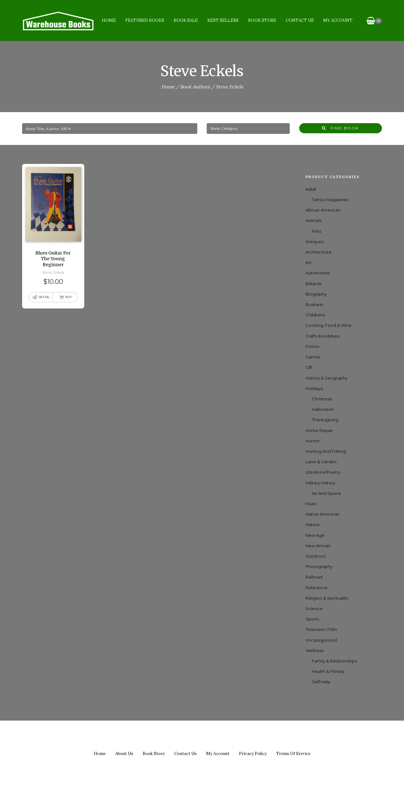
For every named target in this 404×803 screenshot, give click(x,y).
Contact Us (300, 20)
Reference (317, 587)
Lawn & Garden (321, 461)
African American (323, 210)
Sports (312, 618)
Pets (316, 231)
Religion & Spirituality (327, 598)
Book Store (262, 20)
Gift (309, 367)
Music (311, 503)
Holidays (314, 388)
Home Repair (319, 430)
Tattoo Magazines (330, 199)
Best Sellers (223, 20)
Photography (319, 566)
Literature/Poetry (323, 472)
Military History (320, 482)
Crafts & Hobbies (322, 336)
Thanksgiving (325, 419)
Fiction (312, 346)
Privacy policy (253, 753)
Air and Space (326, 493)
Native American (323, 514)
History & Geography (327, 378)
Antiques (315, 241)
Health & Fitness (328, 671)
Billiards (313, 283)
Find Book (340, 128)
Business (314, 304)
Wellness (315, 650)
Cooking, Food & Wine (329, 325)
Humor (313, 440)
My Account (338, 20)
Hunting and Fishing (326, 451)
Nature (313, 524)
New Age (315, 535)
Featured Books (144, 20)
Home (109, 20)
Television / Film (321, 629)
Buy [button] (68, 297)
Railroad (314, 576)
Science (314, 608)
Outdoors (315, 556)
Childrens (315, 314)
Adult (311, 189)
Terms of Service (293, 753)
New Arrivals (318, 545)
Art (309, 262)
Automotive (318, 272)
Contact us (185, 753)
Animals (313, 220)
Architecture (318, 252)
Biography (316, 294)
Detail (44, 297)
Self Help (321, 681)
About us (124, 753)
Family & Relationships (334, 660)
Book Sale (186, 20)
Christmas (322, 398)
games (313, 356)
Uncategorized (321, 640)
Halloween (323, 409)
